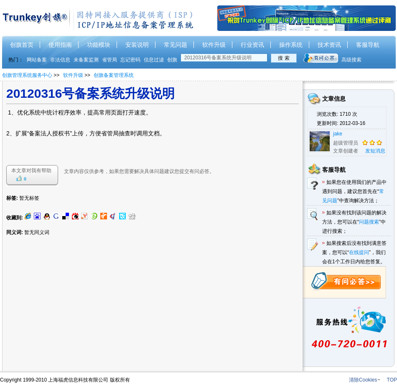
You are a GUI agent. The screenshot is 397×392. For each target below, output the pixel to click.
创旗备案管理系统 (114, 75)
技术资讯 (329, 44)
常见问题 (175, 44)
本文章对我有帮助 (31, 170)
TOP (392, 380)
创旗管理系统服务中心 (27, 75)
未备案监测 (86, 60)
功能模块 (98, 44)
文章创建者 (345, 151)
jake (337, 134)
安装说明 (137, 44)
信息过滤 (154, 60)
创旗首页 (21, 44)
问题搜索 (369, 222)
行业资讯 (252, 44)
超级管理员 (345, 143)
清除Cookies (363, 380)
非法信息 (60, 60)
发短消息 (375, 151)
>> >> (93, 75)
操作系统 (291, 44)
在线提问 (359, 252)
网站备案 (37, 60)
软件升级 (214, 44)
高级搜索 (351, 60)
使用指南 (60, 44)
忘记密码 (130, 60)
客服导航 (367, 44)
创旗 (172, 60)
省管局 (109, 60)
